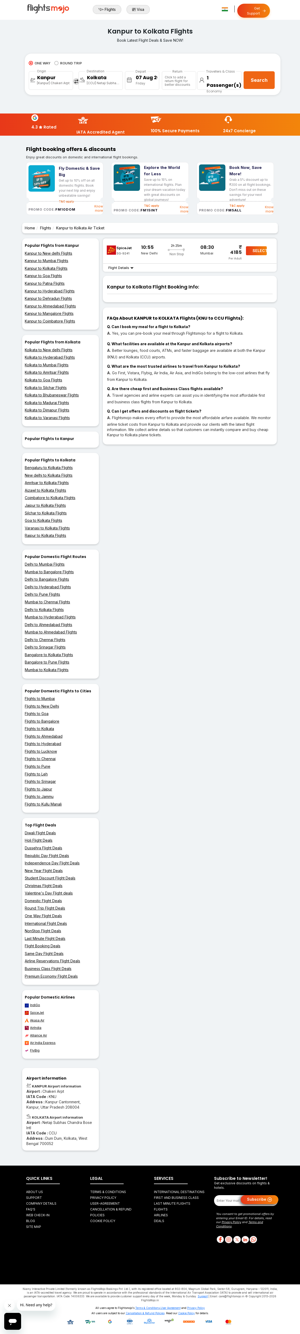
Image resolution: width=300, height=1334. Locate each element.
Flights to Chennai (40, 758)
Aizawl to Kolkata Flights (45, 490)
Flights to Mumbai (40, 698)
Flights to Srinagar (40, 781)
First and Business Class (176, 1198)
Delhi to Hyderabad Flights (48, 587)
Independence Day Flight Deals (52, 863)
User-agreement (105, 1203)
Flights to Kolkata (39, 728)
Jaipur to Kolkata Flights (45, 505)
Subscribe (259, 1199)
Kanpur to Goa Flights (43, 275)
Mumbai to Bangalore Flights (49, 572)
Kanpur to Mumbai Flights (46, 260)
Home (30, 228)
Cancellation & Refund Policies (145, 1313)
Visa (138, 9)
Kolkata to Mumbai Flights (47, 365)
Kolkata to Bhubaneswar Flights (52, 395)
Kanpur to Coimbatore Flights (50, 321)
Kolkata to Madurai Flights (47, 402)
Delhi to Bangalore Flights (47, 579)
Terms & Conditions (108, 1192)
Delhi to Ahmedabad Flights (48, 624)
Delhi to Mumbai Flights (45, 564)
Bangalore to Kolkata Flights (49, 654)
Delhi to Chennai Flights (45, 639)
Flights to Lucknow (41, 751)
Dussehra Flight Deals (43, 848)
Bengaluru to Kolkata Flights (49, 467)
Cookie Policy (102, 1221)
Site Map (33, 1227)
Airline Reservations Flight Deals (52, 961)
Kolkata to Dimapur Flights (47, 410)
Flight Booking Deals (42, 946)
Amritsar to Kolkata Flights (47, 482)
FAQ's (30, 1209)
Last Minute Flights (172, 1203)
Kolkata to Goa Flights (43, 380)
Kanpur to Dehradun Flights (48, 298)
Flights (107, 9)
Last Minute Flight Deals (45, 938)
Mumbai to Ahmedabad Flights (51, 632)
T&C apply (151, 205)
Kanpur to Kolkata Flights (46, 268)
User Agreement (171, 1307)
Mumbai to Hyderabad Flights (50, 617)
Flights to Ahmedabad (43, 736)
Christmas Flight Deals (43, 885)
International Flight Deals (46, 923)
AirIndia (33, 1028)
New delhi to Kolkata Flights (48, 475)
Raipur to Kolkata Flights (45, 535)
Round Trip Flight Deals (45, 908)
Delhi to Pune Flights (42, 594)
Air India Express (40, 1043)
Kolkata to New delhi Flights (48, 350)
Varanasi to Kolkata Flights (47, 528)
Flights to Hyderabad (43, 743)
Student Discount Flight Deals (50, 878)
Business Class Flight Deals (48, 968)
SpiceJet (34, 1013)
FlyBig (32, 1050)
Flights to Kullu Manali (43, 804)
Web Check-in (38, 1215)
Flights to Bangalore (42, 721)
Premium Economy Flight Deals (51, 976)
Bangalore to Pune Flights (47, 662)
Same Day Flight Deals (44, 953)
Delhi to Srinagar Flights (45, 647)
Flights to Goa (37, 713)
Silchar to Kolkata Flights (46, 513)
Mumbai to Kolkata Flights (47, 670)
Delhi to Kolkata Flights (44, 609)
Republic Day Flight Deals (47, 855)
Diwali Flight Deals (40, 833)
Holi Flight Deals (38, 840)
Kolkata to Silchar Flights (46, 387)
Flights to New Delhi (42, 706)
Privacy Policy (103, 1198)
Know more (98, 208)
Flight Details (121, 268)
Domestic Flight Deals (43, 900)
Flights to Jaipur (38, 789)
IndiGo (32, 1005)
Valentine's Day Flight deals (49, 893)
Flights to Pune (37, 766)
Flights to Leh (36, 774)
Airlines (161, 1215)
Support (34, 1198)
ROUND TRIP (68, 63)
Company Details (41, 1203)
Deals (159, 1221)
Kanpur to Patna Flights (45, 283)
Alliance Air (36, 1035)
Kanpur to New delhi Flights (48, 253)
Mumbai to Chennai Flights (47, 602)
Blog (30, 1221)
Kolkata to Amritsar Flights (47, 372)
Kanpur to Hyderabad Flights (50, 291)
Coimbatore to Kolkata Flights (50, 497)
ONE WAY (39, 63)
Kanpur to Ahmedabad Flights (50, 306)
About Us (34, 1192)
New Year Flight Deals (44, 870)
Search (259, 80)
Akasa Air (34, 1020)
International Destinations (179, 1192)
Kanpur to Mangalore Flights (49, 313)
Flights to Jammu (39, 796)
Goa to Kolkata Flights (43, 520)
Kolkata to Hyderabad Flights (50, 357)
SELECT (260, 250)
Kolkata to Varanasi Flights (47, 417)
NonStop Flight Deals (43, 931)
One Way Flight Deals (43, 916)
